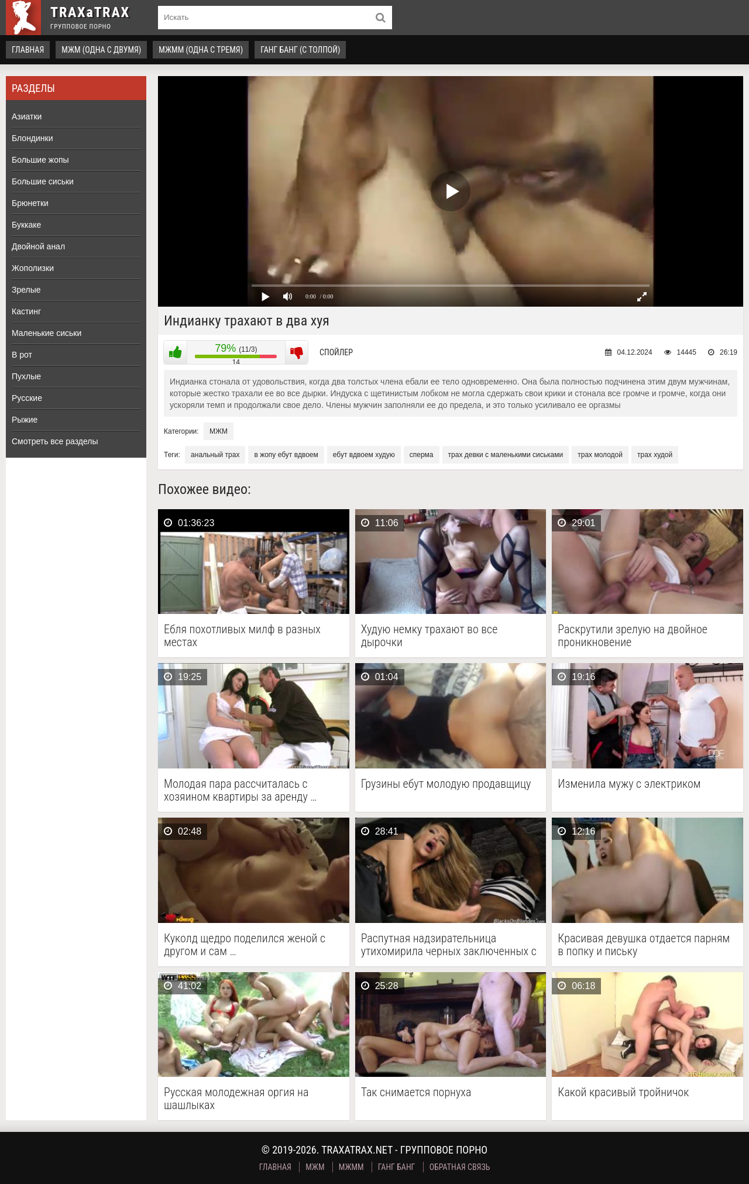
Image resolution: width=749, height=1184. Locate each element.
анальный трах (215, 455)
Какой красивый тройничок (623, 1092)
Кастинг (26, 311)
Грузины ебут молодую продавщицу (446, 784)
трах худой (654, 455)
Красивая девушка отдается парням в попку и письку (644, 945)
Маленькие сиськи (46, 333)
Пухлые (26, 376)
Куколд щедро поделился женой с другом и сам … (244, 945)
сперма (422, 455)
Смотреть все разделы (55, 441)
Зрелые (26, 289)
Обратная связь (460, 1167)
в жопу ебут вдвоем (286, 455)
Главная (28, 49)
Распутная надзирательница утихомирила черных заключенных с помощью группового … (449, 945)
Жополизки (33, 268)
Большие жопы (40, 159)
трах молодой (600, 455)
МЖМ (218, 431)
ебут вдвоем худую (364, 455)
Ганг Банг (396, 1167)
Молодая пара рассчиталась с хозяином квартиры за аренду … (240, 790)
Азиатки (27, 116)
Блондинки (32, 138)
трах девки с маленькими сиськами (506, 455)
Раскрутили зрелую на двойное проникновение (632, 635)
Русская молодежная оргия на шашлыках (236, 1098)
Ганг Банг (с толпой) (300, 49)
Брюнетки (30, 203)
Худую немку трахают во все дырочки (429, 635)
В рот (22, 354)
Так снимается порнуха (416, 1092)
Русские (27, 398)
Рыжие (24, 419)
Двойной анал (38, 246)
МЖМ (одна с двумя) (101, 49)
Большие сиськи (43, 181)
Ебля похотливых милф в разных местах (242, 635)
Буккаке (26, 224)
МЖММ (351, 1167)
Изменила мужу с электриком (629, 784)
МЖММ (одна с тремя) (201, 49)
